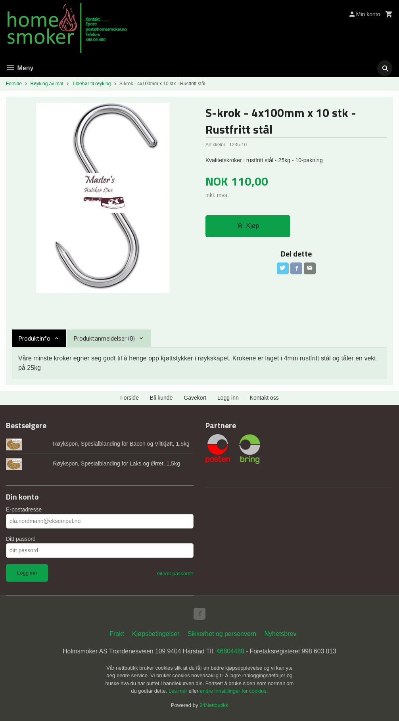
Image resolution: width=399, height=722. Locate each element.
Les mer (179, 692)
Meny (19, 68)
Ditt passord (21, 539)
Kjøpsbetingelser (155, 634)
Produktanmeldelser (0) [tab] (104, 338)
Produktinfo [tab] (34, 338)
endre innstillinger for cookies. (234, 692)
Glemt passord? (175, 573)
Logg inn (228, 398)
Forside (14, 83)
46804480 (231, 652)
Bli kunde (161, 398)
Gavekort (195, 398)
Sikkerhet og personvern (222, 634)
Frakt (116, 634)
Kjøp (248, 226)
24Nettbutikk (214, 706)
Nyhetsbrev (281, 634)
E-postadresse (24, 509)
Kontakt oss (264, 398)
